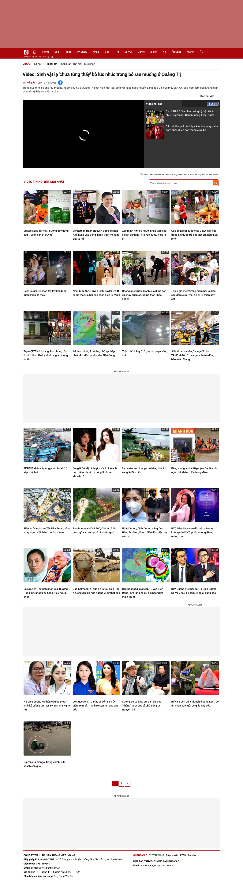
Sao (56, 51)
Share (213, 103)
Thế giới (77, 64)
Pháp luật (65, 64)
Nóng (45, 51)
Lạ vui (128, 51)
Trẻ (117, 51)
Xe (164, 51)
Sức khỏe (89, 64)
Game (141, 51)
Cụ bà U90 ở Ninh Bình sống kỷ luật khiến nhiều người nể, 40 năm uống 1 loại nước (180, 114)
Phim (68, 51)
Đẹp (107, 51)
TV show (82, 51)
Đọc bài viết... (208, 96)
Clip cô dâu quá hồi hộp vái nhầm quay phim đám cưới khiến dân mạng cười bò (182, 129)
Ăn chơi (176, 51)
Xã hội (190, 51)
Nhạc (96, 51)
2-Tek (153, 51)
